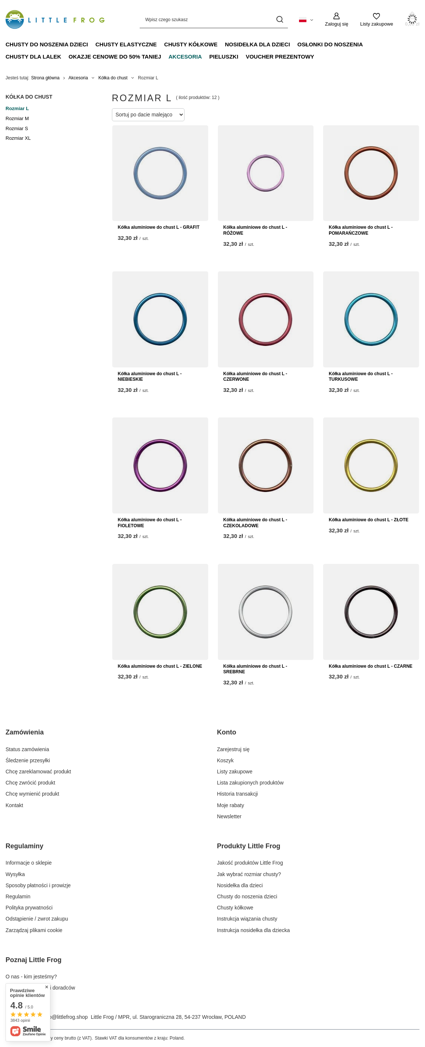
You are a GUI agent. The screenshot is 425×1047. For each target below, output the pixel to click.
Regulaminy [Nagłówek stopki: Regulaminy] (24, 846)
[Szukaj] (279, 19)
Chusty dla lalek (33, 56)
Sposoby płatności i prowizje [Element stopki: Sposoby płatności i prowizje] (38, 885)
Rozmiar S (17, 128)
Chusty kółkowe (191, 44)
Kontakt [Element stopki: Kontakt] (14, 805)
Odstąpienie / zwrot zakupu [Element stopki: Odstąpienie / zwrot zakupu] (37, 919)
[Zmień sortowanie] (148, 114)
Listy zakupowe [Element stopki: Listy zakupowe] (235, 771)
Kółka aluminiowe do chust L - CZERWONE (255, 376)
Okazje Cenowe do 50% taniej (115, 56)
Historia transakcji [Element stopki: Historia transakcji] (237, 794)
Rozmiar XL (18, 138)
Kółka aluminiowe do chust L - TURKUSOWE (360, 376)
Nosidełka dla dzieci (257, 44)
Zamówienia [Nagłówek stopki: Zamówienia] (25, 732)
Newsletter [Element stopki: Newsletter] (229, 816)
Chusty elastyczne (126, 44)
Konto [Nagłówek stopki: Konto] (226, 732)
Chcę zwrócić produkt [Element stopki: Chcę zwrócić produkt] (30, 783)
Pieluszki (223, 56)
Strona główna (45, 77)
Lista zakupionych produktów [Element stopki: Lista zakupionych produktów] (250, 783)
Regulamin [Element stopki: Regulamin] (18, 896)
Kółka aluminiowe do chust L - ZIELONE (160, 666)
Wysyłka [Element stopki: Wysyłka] (15, 874)
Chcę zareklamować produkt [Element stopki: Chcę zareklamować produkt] (38, 771)
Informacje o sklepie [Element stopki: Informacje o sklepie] (29, 863)
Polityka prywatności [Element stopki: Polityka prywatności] (29, 908)
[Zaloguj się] (336, 19)
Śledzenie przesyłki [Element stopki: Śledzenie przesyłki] (28, 760)
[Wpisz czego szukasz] (214, 19)
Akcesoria (185, 56)
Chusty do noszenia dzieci (47, 44)
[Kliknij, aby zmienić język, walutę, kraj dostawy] (306, 19)
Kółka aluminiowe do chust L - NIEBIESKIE (150, 376)
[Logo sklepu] (55, 19)
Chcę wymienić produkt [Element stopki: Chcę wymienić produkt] (32, 794)
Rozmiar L (17, 108)
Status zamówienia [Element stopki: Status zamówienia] (27, 749)
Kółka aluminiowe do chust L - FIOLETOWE (150, 522)
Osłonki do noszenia (330, 44)
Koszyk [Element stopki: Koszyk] (225, 760)
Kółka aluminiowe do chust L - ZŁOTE (368, 519)
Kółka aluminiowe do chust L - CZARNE (370, 666)
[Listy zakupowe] (376, 19)
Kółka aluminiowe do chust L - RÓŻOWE (255, 230)
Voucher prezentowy (280, 56)
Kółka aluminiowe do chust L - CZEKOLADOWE (255, 522)
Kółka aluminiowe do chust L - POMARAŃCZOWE (360, 230)
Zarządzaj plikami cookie (34, 930)
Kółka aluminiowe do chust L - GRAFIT (158, 227)
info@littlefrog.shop (65, 1017)
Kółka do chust (112, 77)
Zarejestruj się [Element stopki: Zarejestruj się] (233, 749)
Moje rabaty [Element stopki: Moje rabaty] (230, 805)
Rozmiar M (17, 118)
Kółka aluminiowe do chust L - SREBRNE (255, 669)
